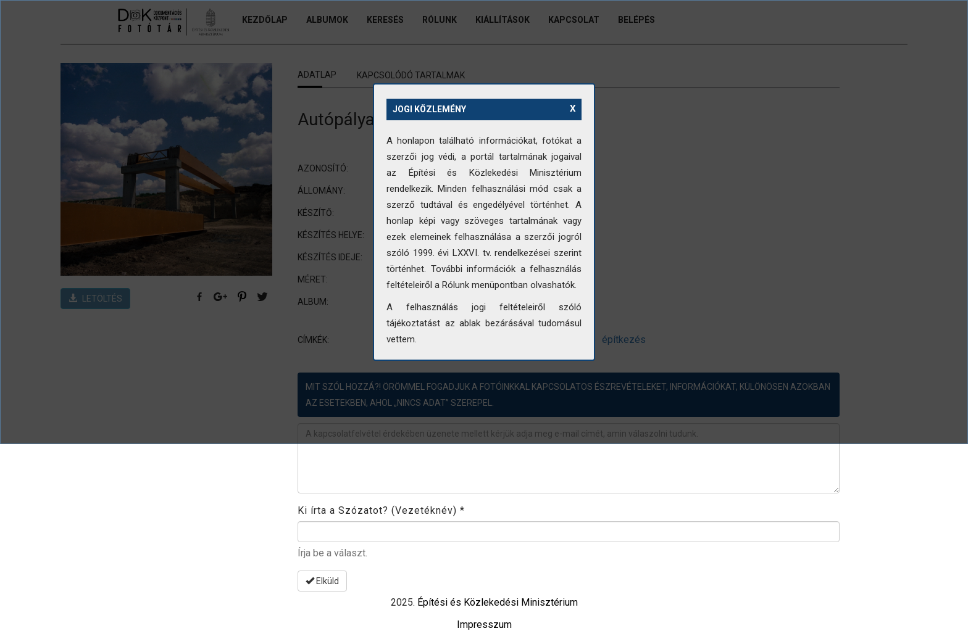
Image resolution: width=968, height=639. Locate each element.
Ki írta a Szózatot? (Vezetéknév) (381, 510)
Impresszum (484, 624)
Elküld (322, 581)
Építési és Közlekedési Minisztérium (497, 602)
